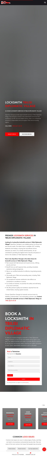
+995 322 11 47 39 (17, 126)
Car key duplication (33, 448)
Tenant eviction (22, 448)
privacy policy (26, 382)
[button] (12, 134)
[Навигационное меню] (45, 2)
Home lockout (11, 448)
